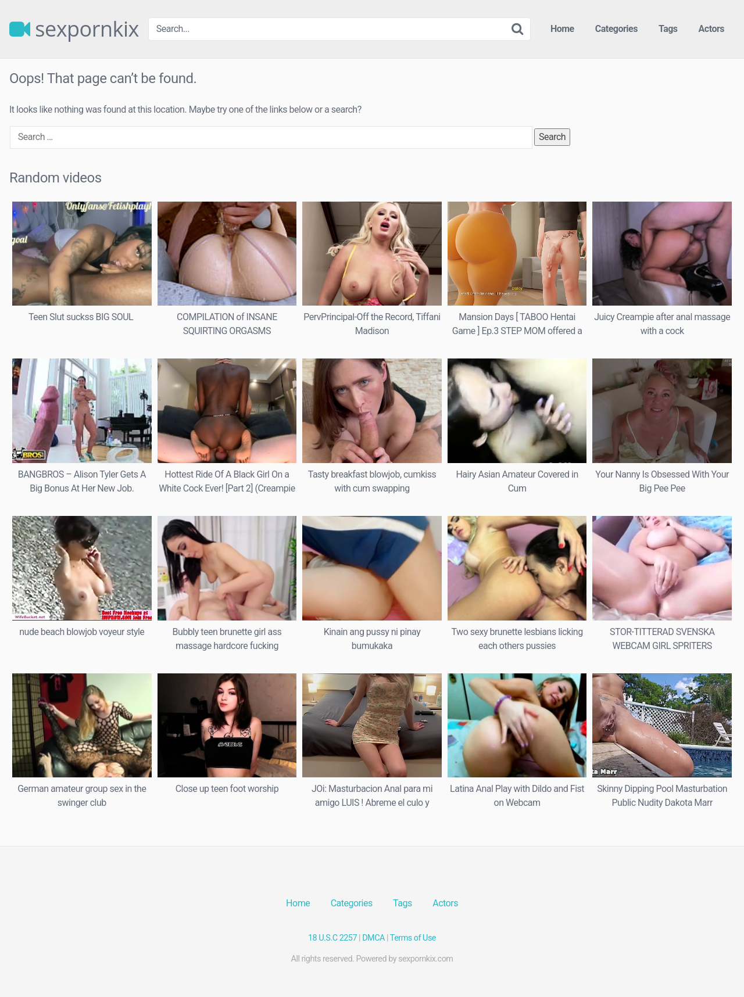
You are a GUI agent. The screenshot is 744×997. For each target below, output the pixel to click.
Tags (668, 28)
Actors (711, 28)
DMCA (373, 938)
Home (562, 28)
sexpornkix (74, 29)
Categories (616, 28)
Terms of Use (413, 938)
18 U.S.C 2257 (332, 938)
